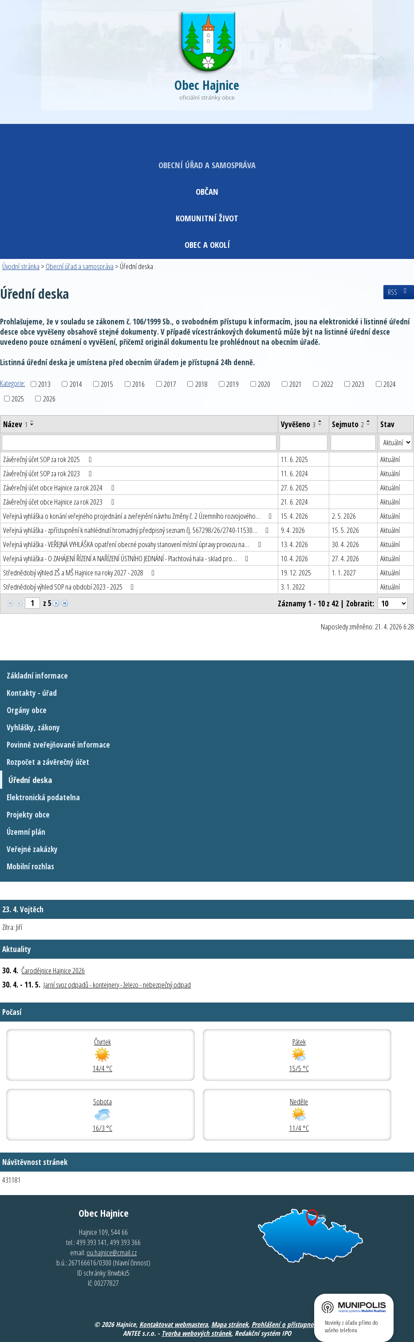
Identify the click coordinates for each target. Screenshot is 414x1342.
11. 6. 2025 (294, 459)
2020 (264, 384)
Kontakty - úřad (32, 693)
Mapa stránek (229, 1324)
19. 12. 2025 (296, 572)
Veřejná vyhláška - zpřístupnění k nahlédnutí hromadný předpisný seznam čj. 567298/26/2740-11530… (137, 530)
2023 (358, 384)
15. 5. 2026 (345, 530)
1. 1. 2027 (344, 572)
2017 (170, 384)
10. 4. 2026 (294, 558)
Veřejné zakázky (32, 849)
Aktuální (390, 459)
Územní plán (26, 832)
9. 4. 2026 (293, 530)
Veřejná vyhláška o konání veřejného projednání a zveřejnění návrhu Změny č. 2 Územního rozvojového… (139, 516)
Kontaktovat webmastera (173, 1324)
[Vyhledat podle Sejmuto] (353, 443)
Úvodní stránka (20, 266)
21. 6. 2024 (294, 502)
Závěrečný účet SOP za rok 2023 (49, 473)
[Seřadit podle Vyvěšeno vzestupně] (320, 421)
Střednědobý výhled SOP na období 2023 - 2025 (70, 587)
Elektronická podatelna (43, 797)
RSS (399, 292)
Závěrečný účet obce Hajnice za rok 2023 (60, 502)
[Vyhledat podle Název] (139, 443)
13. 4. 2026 (294, 544)
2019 (232, 384)
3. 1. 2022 (293, 587)
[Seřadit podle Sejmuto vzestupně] (369, 421)
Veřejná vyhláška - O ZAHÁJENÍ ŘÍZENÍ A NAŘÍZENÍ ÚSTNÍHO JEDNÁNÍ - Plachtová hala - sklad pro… (127, 558)
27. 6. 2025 (294, 487)
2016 (138, 384)
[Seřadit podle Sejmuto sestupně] (369, 424)
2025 (18, 398)
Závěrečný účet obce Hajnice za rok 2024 (60, 487)
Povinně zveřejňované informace (58, 745)
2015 (107, 384)
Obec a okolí (207, 244)
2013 (44, 384)
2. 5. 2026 (344, 516)
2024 (389, 384)
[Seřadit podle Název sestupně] (32, 424)
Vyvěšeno (298, 424)
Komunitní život (207, 218)
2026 (49, 398)
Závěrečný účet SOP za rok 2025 (49, 459)
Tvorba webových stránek (196, 1333)
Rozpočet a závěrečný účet (48, 762)
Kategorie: (12, 383)
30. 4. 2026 (345, 544)
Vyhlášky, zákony (33, 727)
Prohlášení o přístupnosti (286, 1324)
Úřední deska (30, 779)
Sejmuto (348, 424)
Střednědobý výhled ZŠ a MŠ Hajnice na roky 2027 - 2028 (80, 572)
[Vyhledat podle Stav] (395, 443)
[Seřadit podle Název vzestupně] (32, 421)
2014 (76, 384)
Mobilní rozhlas (30, 866)
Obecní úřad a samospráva (207, 164)
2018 (201, 384)
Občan (207, 191)
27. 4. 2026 (345, 558)
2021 (295, 384)
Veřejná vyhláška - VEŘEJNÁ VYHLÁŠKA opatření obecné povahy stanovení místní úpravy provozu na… (133, 544)
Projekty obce (28, 815)
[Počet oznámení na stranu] (393, 603)
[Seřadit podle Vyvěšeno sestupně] (320, 424)
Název (15, 424)
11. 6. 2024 (294, 473)
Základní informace (37, 676)
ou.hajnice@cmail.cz (112, 1252)
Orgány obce (27, 710)
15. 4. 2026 (294, 516)
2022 (327, 384)
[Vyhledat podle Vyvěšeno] (303, 443)
